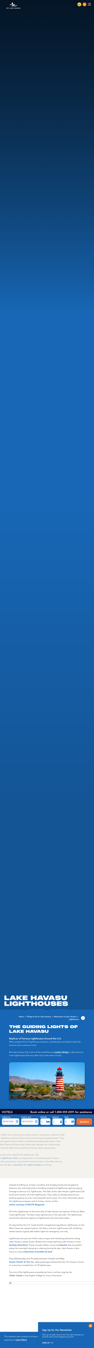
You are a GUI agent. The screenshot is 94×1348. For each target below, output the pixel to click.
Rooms (43, 1117)
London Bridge (61, 1052)
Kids (66, 1117)
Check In (6, 1117)
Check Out (26, 1117)
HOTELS (7, 1112)
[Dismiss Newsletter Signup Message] (90, 1326)
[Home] (13, 4)
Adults (55, 1117)
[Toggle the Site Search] (84, 4)
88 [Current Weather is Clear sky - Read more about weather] (79, 5)
